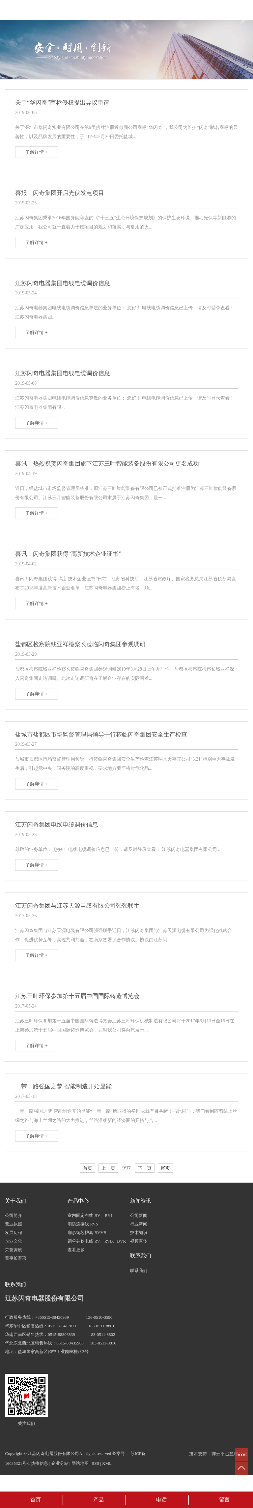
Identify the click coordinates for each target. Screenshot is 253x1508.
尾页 (165, 1168)
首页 (87, 1168)
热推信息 (39, 1463)
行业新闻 (138, 1223)
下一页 (145, 1168)
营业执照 (13, 1223)
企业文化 (13, 1241)
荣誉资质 (13, 1249)
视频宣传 (138, 1241)
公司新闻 (138, 1215)
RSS (95, 1463)
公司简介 (13, 1215)
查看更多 (76, 1249)
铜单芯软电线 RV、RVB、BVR (97, 1241)
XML (107, 1463)
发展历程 (13, 1232)
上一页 (108, 1168)
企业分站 (60, 1463)
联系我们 (138, 1270)
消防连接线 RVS (83, 1223)
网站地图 (80, 1463)
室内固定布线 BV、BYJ (90, 1215)
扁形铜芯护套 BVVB (87, 1232)
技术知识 (138, 1232)
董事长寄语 (15, 1258)
